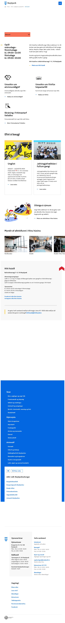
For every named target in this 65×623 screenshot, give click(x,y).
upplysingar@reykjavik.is (43, 561)
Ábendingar (43, 573)
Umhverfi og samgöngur (15, 406)
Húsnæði (10, 446)
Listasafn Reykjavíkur (13, 498)
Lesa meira (13, 184)
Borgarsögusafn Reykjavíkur (15, 485)
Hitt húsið (27, 6)
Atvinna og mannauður (15, 431)
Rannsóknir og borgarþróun (16, 456)
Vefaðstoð (43, 543)
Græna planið (12, 438)
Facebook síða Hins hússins (13, 296)
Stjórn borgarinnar (13, 421)
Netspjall (43, 549)
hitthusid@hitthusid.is (33, 313)
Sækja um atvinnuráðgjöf (15, 96)
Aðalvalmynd (60, 3)
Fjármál (10, 434)
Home (5, 7)
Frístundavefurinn (12, 491)
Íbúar (8, 6)
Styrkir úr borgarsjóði (14, 460)
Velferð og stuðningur (14, 402)
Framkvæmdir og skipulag (16, 399)
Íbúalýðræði (11, 412)
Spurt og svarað (43, 556)
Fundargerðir (12, 428)
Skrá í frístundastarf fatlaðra (16, 123)
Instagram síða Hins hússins (13, 298)
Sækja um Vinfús (43, 94)
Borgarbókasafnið (12, 481)
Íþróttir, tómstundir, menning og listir (19, 409)
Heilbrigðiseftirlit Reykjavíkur (17, 453)
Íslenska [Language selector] (8, 471)
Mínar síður (17, 471)
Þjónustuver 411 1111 (43, 567)
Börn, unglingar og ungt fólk (17, 6)
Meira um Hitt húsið (38, 65)
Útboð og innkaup (13, 450)
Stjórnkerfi (11, 424)
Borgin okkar (10, 488)
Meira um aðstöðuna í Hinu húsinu (47, 218)
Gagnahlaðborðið (12, 495)
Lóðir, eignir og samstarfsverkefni (18, 463)
